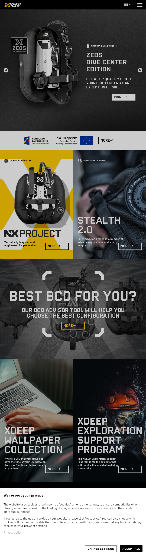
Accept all (131, 549)
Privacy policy (13, 532)
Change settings (101, 549)
